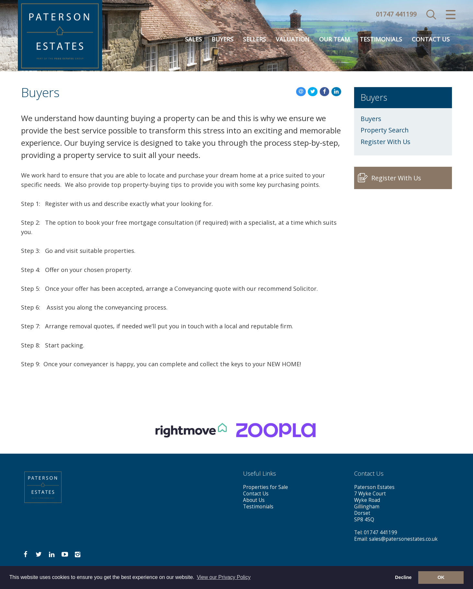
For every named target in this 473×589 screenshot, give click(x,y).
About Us (254, 500)
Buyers (222, 39)
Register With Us (385, 142)
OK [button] (440, 577)
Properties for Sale (265, 487)
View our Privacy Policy (223, 577)
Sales (193, 39)
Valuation (292, 39)
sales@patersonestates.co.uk (403, 539)
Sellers (254, 39)
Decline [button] (403, 577)
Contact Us (431, 39)
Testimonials (381, 39)
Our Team (334, 39)
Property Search (385, 130)
